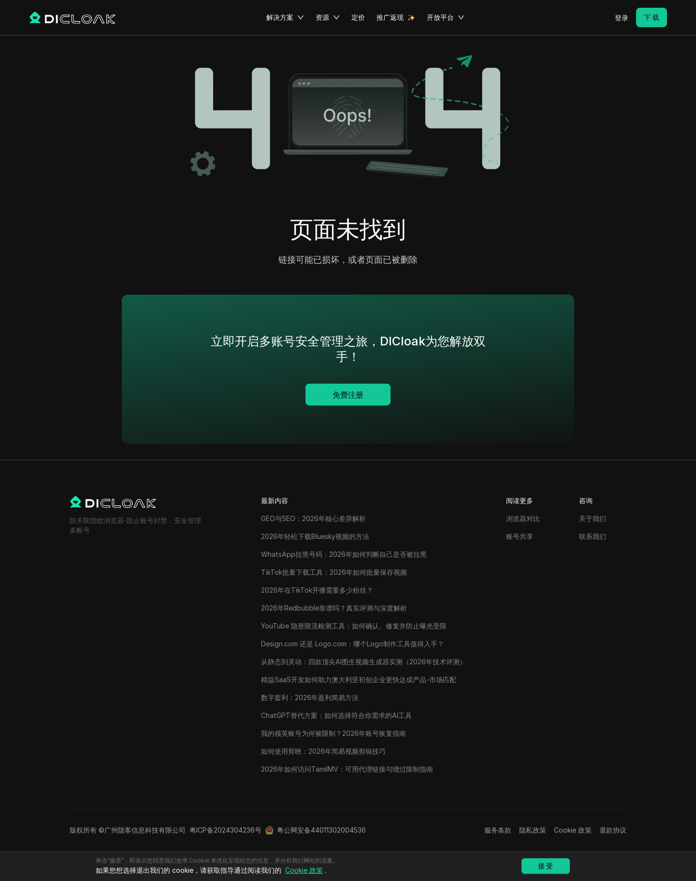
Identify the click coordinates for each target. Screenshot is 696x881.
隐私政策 (532, 830)
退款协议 (612, 830)
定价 (358, 17)
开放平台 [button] (445, 17)
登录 (621, 18)
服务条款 (497, 830)
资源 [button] (328, 17)
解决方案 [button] (285, 17)
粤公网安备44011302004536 (321, 830)
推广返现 (390, 17)
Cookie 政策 (573, 830)
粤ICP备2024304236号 (225, 830)
